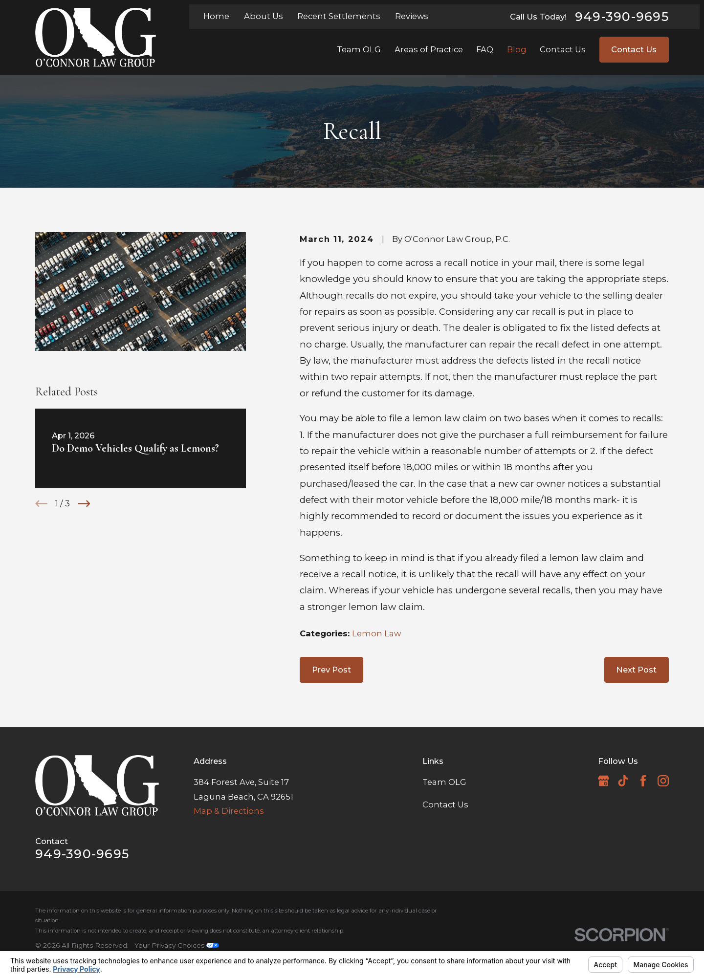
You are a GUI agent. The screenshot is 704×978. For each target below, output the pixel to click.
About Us (263, 16)
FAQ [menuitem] (484, 49)
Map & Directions (229, 811)
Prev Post (331, 669)
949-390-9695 (622, 16)
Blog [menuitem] (517, 49)
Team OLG (444, 782)
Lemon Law (376, 633)
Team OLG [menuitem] (359, 49)
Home (216, 16)
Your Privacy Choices (176, 945)
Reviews (411, 16)
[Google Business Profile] (603, 780)
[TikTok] (623, 780)
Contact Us (634, 49)
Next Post (636, 669)
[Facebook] (643, 780)
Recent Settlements (338, 16)
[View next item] (84, 504)
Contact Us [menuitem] (563, 49)
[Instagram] (663, 780)
